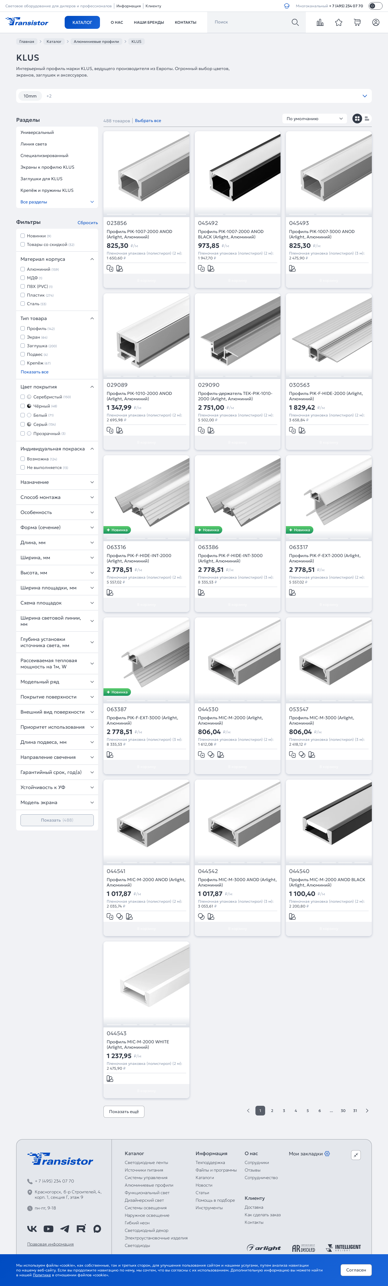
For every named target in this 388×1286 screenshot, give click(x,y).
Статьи (202, 1192)
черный (88, 96)
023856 (117, 223)
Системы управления (146, 1177)
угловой (58, 96)
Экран (37, 337)
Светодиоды (137, 1245)
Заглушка (42, 345)
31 (355, 1110)
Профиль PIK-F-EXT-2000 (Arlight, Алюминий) (325, 558)
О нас (117, 22)
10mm (30, 96)
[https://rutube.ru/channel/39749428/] (81, 1229)
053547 (299, 709)
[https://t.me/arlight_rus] (65, 1229)
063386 (208, 547)
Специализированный (44, 155)
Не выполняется (47, 467)
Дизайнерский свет (144, 1200)
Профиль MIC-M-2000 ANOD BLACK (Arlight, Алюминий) (327, 882)
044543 (117, 1033)
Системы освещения (146, 1207)
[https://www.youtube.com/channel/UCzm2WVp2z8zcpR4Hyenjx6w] (48, 1229)
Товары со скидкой (50, 244)
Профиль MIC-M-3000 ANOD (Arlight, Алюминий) (237, 882)
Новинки (39, 235)
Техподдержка (210, 1162)
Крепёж (39, 363)
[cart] (357, 22)
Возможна (42, 458)
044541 (116, 871)
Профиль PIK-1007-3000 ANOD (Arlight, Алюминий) (322, 234)
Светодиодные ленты (146, 1162)
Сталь (36, 303)
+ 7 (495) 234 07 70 (346, 6)
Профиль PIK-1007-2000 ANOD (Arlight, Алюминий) (139, 234)
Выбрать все (148, 120)
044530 (208, 709)
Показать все (34, 371)
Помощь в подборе (215, 1200)
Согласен (356, 1270)
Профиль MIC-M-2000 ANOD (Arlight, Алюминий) (146, 882)
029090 (209, 385)
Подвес (37, 354)
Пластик (40, 295)
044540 (299, 871)
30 (343, 1110)
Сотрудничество (261, 1177)
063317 (298, 547)
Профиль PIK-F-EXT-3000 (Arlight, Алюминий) (142, 720)
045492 (208, 223)
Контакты (185, 22)
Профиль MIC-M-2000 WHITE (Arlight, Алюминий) (138, 1044)
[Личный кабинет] (376, 22)
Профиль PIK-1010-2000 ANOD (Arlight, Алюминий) (139, 396)
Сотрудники (257, 1162)
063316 (116, 547)
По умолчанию (315, 118)
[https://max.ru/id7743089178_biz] (97, 1229)
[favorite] (338, 22)
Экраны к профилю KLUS (47, 167)
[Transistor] (26, 20)
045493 (299, 223)
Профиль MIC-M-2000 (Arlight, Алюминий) (230, 720)
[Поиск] (295, 22)
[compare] (320, 22)
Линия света (33, 144)
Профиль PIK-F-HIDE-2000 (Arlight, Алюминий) (326, 396)
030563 (299, 385)
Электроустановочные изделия (156, 1237)
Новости (204, 1185)
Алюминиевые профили (149, 1185)
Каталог (82, 22)
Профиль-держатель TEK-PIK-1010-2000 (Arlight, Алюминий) (235, 396)
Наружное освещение (147, 1215)
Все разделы (57, 201)
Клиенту (153, 6)
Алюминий (43, 269)
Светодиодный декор (146, 1230)
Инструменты (209, 1207)
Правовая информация (50, 1244)
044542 (208, 871)
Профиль (41, 328)
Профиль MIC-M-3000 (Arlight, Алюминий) (321, 720)
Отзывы (253, 1170)
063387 (117, 709)
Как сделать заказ (263, 1214)
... (331, 1110)
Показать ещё (124, 1111)
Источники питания (144, 1170)
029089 (117, 385)
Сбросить (88, 222)
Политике (42, 1275)
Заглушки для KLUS (41, 178)
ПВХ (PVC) (40, 286)
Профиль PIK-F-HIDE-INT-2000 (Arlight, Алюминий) (139, 558)
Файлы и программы (216, 1170)
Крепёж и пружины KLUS (47, 190)
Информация (128, 6)
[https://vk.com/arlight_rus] (32, 1229)
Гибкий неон (137, 1222)
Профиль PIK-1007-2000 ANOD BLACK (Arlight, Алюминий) (231, 234)
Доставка (254, 1207)
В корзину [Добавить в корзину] (146, 280)
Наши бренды (149, 22)
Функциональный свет (147, 1192)
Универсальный (37, 132)
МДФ (34, 277)
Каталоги (205, 1177)
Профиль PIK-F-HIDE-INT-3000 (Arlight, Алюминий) (230, 558)
